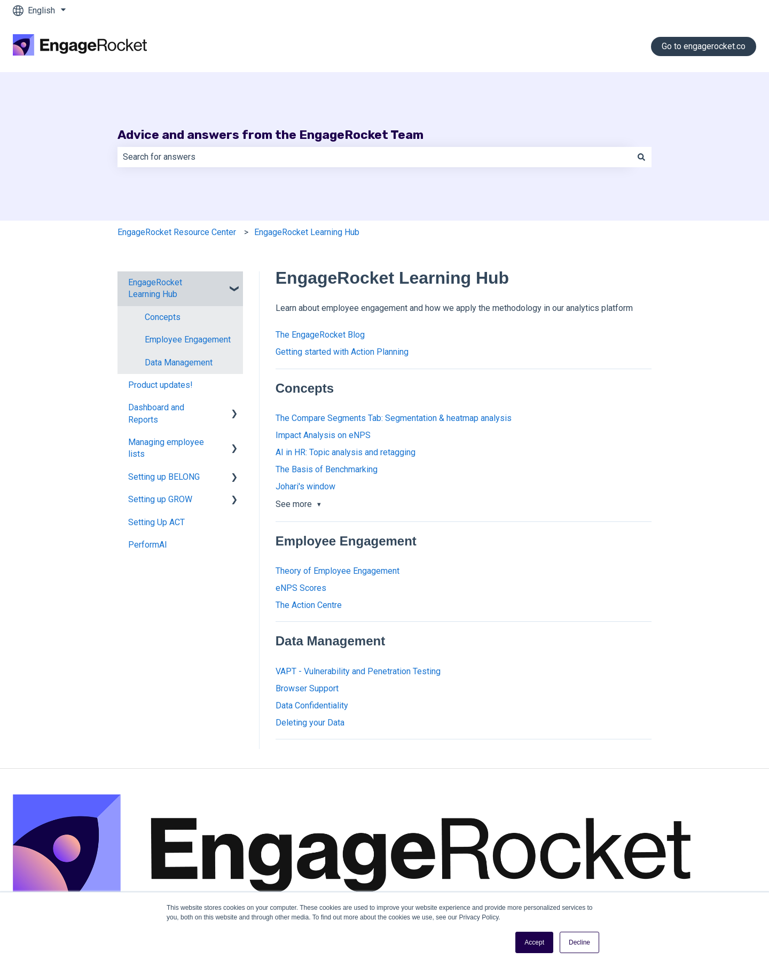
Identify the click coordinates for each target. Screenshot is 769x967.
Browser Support (307, 688)
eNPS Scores (301, 588)
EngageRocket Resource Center (176, 232)
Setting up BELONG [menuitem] (164, 477)
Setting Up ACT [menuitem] (156, 522)
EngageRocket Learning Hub (306, 232)
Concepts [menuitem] (163, 317)
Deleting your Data (310, 723)
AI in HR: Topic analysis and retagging (345, 452)
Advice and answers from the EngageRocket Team (270, 134)
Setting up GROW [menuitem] (160, 499)
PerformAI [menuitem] (147, 545)
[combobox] (374, 157)
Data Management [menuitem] (179, 362)
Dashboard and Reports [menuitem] (156, 413)
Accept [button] (534, 942)
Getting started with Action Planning (342, 352)
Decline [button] (579, 942)
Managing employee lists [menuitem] (166, 448)
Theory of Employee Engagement (337, 571)
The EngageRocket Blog (320, 335)
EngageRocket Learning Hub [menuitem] (155, 288)
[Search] (641, 157)
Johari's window (305, 486)
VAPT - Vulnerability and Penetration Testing (358, 671)
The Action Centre (309, 605)
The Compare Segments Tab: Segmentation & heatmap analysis (394, 418)
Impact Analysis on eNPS (323, 435)
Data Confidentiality (312, 705)
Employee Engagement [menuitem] (188, 339)
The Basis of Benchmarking (327, 469)
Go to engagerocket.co (704, 46)
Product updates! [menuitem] (160, 385)
